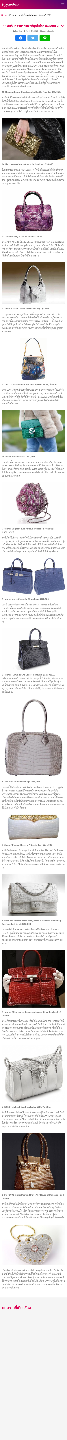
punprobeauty (48, 31)
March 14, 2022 (31, 31)
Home (4, 15)
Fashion (18, 31)
